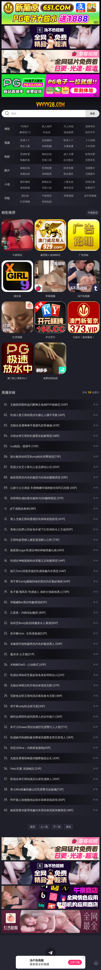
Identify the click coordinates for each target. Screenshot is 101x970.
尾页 (68, 826)
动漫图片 (90, 168)
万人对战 (68, 126)
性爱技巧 (90, 187)
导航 (7, 198)
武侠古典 (90, 181)
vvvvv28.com (50, 104)
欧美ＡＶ (68, 140)
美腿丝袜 (25, 173)
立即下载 (75, 962)
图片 (7, 170)
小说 (7, 184)
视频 (7, 143)
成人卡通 (68, 154)
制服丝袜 (25, 160)
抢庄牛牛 (90, 132)
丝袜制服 (47, 146)
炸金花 (46, 132)
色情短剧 (47, 201)
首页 (32, 826)
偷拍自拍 (47, 154)
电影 (7, 156)
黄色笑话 (68, 187)
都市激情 (25, 181)
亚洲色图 (47, 168)
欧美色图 (68, 168)
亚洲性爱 (25, 154)
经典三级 (47, 160)
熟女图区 (68, 173)
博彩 (7, 129)
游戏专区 (90, 126)
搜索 (92, 113)
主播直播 (68, 146)
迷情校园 (25, 187)
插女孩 (25, 195)
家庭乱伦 (47, 181)
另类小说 (47, 187)
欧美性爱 (90, 154)
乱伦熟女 (68, 160)
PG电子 (25, 126)
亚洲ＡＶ (25, 140)
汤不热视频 (90, 195)
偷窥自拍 (25, 168)
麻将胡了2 (25, 132)
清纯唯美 (47, 173)
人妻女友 (68, 181)
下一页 (56, 826)
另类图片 (90, 173)
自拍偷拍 (47, 140)
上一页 (44, 826)
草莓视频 (68, 195)
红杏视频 (25, 201)
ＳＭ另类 (90, 146)
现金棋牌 (68, 132)
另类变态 (90, 160)
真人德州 (47, 126)
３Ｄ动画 (90, 140)
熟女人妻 (25, 146)
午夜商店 (47, 195)
